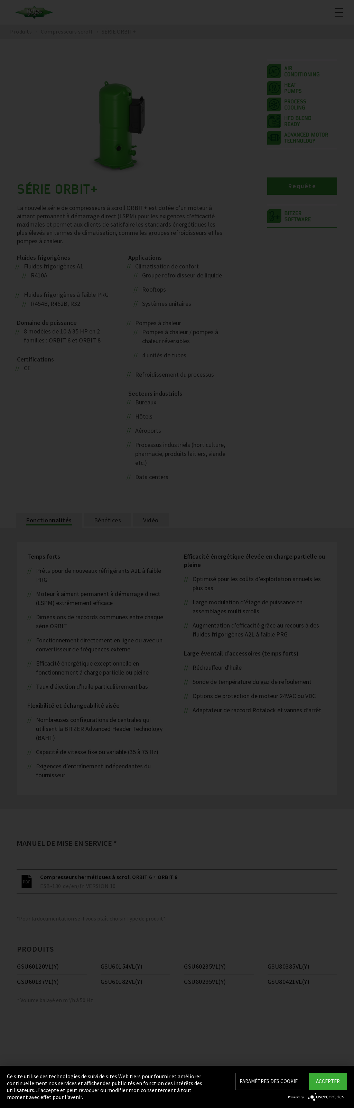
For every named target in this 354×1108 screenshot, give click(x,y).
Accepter (328, 1081)
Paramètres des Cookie (269, 1081)
